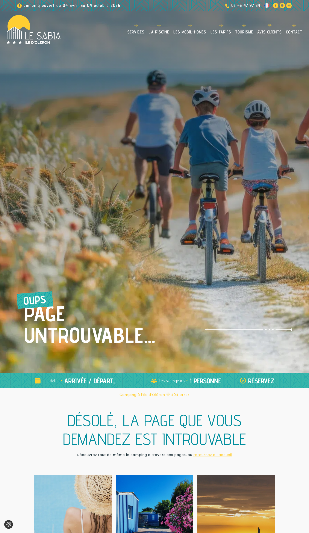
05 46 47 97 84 (245, 5)
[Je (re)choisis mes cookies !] (8, 524)
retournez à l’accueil (212, 454)
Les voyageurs (172, 380)
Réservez (261, 381)
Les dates (51, 380)
